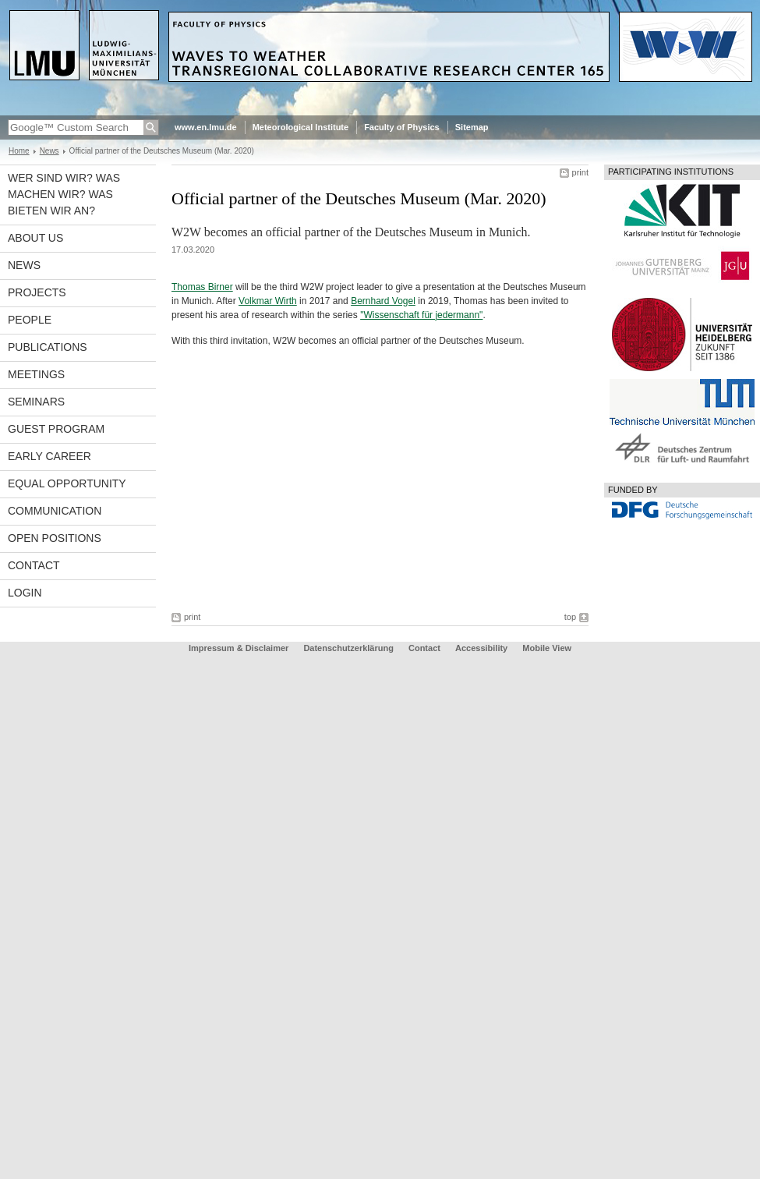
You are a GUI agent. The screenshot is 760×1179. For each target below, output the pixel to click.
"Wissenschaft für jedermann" (421, 315)
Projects (37, 292)
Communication (54, 511)
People (29, 319)
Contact (34, 565)
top (570, 616)
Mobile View (546, 648)
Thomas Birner (202, 286)
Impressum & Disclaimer (238, 648)
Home (19, 151)
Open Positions (54, 538)
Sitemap (472, 127)
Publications (47, 347)
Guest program (56, 429)
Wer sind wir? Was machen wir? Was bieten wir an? (64, 194)
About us (35, 238)
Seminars (36, 401)
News (49, 151)
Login (25, 592)
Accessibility (482, 648)
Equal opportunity (67, 483)
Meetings (36, 374)
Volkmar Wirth (268, 301)
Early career (49, 456)
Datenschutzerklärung (348, 648)
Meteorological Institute (300, 127)
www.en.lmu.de (206, 127)
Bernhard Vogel (383, 301)
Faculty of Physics (402, 127)
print (580, 172)
